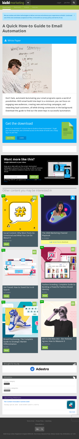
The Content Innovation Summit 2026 (17, 401)
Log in (59, 3)
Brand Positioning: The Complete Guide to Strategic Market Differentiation (18, 341)
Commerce (7, 390)
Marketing (6, 383)
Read (6, 244)
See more (72, 412)
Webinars (17, 7)
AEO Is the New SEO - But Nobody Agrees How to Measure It (57, 339)
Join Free (10, 138)
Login (22, 138)
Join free (67, 3)
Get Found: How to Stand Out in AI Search (18, 288)
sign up (34, 177)
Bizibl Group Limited (8, 434)
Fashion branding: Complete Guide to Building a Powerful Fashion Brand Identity (58, 286)
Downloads (6, 7)
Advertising (48, 421)
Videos (26, 7)
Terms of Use (30, 179)
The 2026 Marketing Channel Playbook (54, 234)
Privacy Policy (40, 421)
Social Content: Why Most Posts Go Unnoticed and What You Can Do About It (19, 235)
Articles (35, 7)
